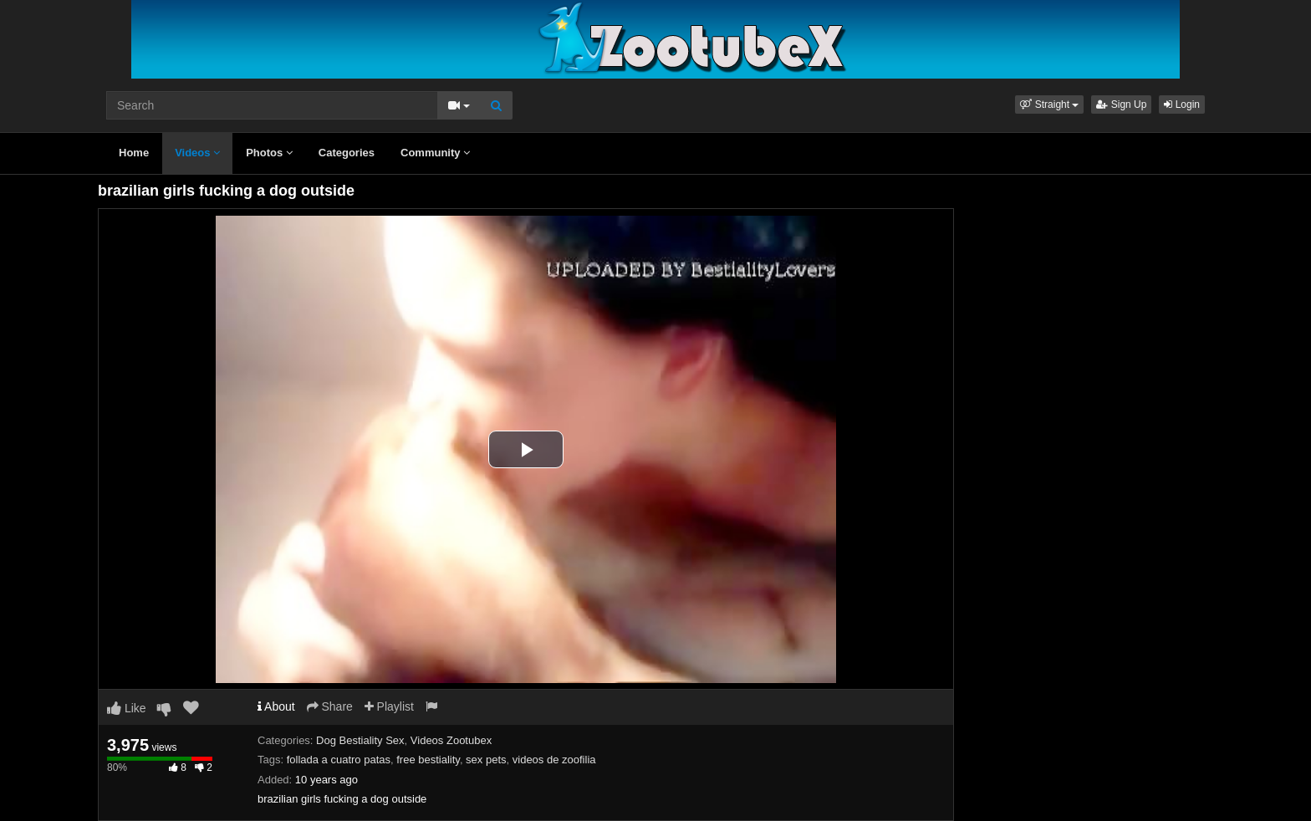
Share (330, 706)
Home (134, 152)
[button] (1049, 104)
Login (1182, 104)
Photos (269, 152)
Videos (197, 152)
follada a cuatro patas (338, 759)
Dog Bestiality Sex (360, 740)
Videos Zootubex (451, 740)
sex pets (486, 759)
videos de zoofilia (554, 759)
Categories (347, 152)
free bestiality (428, 759)
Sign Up (1121, 104)
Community (435, 152)
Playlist (389, 706)
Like (126, 708)
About (276, 706)
